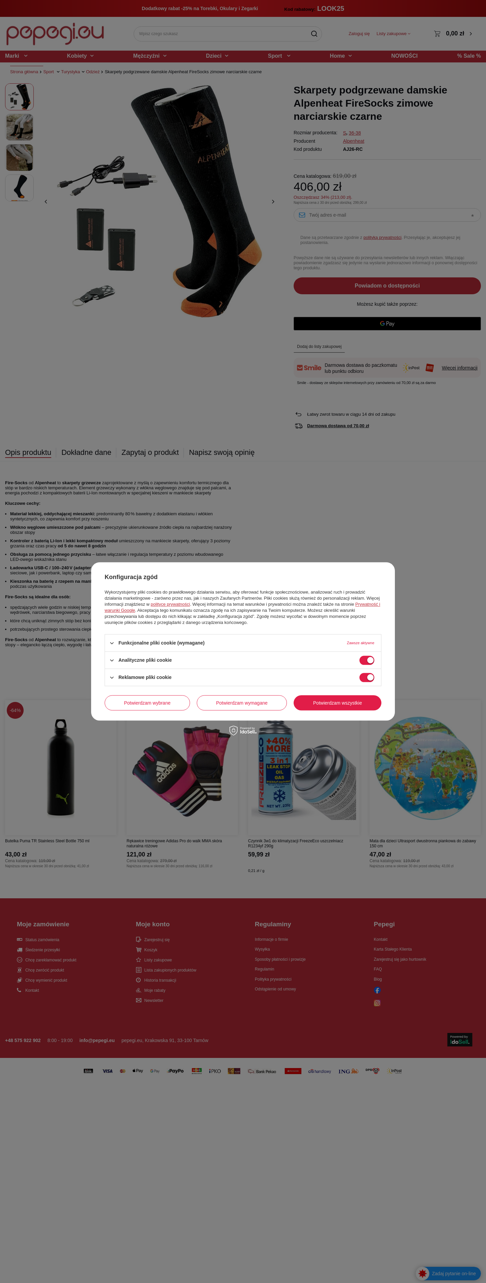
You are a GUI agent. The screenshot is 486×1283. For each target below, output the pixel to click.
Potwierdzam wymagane (242, 703)
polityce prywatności (170, 604)
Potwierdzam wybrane (147, 703)
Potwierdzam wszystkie (337, 703)
